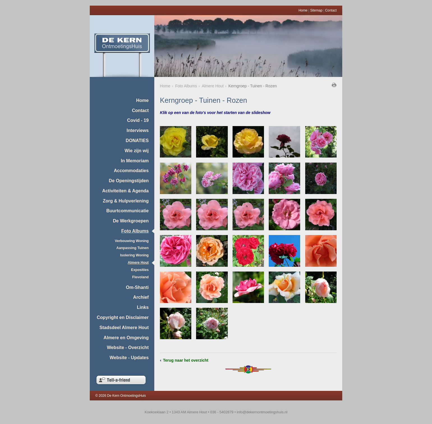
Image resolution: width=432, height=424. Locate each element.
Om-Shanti (137, 287)
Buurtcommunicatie (127, 210)
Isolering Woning (134, 255)
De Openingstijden (129, 180)
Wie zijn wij (137, 150)
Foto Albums (135, 230)
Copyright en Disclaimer (123, 317)
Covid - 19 (138, 120)
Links (143, 307)
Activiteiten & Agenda (125, 190)
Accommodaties (131, 170)
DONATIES (137, 140)
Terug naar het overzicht (185, 360)
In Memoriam (135, 160)
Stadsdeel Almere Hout (124, 327)
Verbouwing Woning (132, 241)
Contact (331, 10)
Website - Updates (129, 357)
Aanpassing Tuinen (132, 248)
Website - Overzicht (128, 347)
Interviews (138, 130)
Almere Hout (138, 263)
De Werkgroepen (131, 220)
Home (302, 10)
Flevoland (140, 277)
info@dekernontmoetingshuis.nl (262, 412)
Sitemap (316, 10)
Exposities (140, 270)
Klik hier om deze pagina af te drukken (334, 85)
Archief (141, 297)
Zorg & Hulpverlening (126, 200)
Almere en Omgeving (126, 337)
